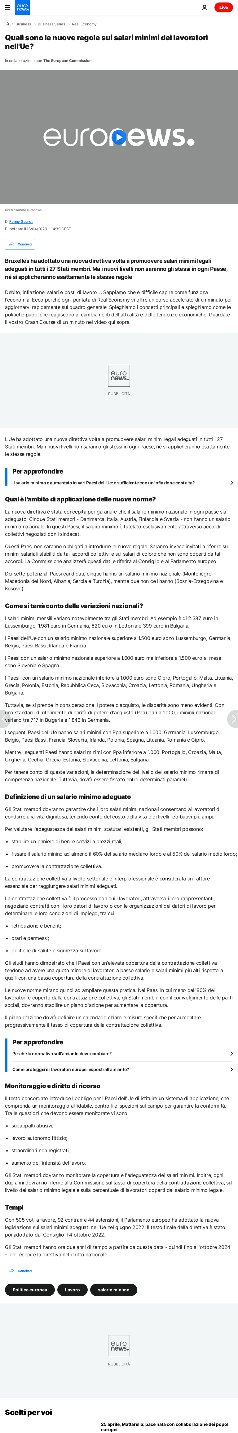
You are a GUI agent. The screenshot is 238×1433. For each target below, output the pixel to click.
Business (23, 24)
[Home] (7, 24)
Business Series (51, 24)
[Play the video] (119, 137)
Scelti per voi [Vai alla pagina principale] (28, 1412)
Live (223, 7)
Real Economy (84, 24)
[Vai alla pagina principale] (22, 7)
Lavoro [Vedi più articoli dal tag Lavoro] (72, 1289)
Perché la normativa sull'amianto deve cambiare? (62, 1053)
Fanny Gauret (21, 221)
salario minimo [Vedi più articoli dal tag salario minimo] (114, 1289)
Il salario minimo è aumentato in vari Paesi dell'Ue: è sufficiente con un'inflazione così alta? (103, 482)
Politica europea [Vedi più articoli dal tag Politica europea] (30, 1289)
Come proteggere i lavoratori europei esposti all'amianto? (70, 1069)
